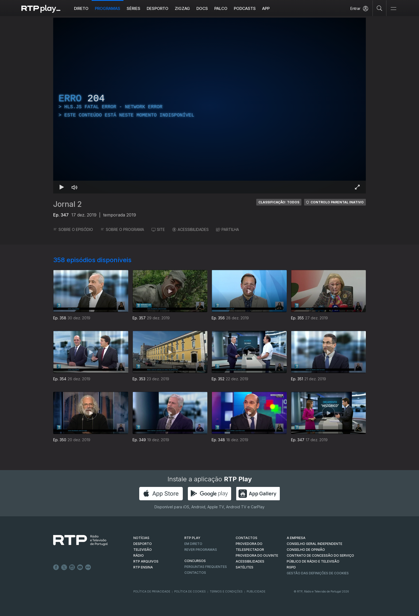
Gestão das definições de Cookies (318, 573)
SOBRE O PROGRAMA (122, 229)
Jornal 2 (67, 204)
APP (266, 8)
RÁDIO (138, 555)
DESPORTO (142, 544)
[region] (209, 105)
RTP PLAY (192, 538)
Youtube (80, 567)
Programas (107, 8)
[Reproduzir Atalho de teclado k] (61, 187)
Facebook (56, 567)
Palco (220, 8)
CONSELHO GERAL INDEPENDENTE (314, 544)
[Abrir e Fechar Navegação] (393, 8)
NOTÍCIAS (141, 538)
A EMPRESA (296, 538)
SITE (158, 229)
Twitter (64, 567)
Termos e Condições (226, 591)
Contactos (195, 573)
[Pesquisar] (379, 8)
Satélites (244, 567)
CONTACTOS (246, 538)
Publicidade (256, 591)
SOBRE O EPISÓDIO (73, 229)
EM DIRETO (193, 544)
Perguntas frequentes (205, 567)
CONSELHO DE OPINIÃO (306, 550)
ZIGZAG (182, 8)
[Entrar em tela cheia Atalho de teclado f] (357, 187)
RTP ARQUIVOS (145, 561)
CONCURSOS (195, 561)
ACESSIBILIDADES (190, 229)
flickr (88, 567)
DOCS (202, 8)
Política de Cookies (190, 591)
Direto (81, 8)
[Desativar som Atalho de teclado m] (74, 187)
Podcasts (245, 8)
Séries (133, 8)
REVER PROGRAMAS (200, 550)
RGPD (291, 567)
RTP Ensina (143, 567)
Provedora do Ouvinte (257, 555)
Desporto (157, 8)
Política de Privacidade (151, 591)
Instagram (72, 567)
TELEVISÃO (142, 550)
